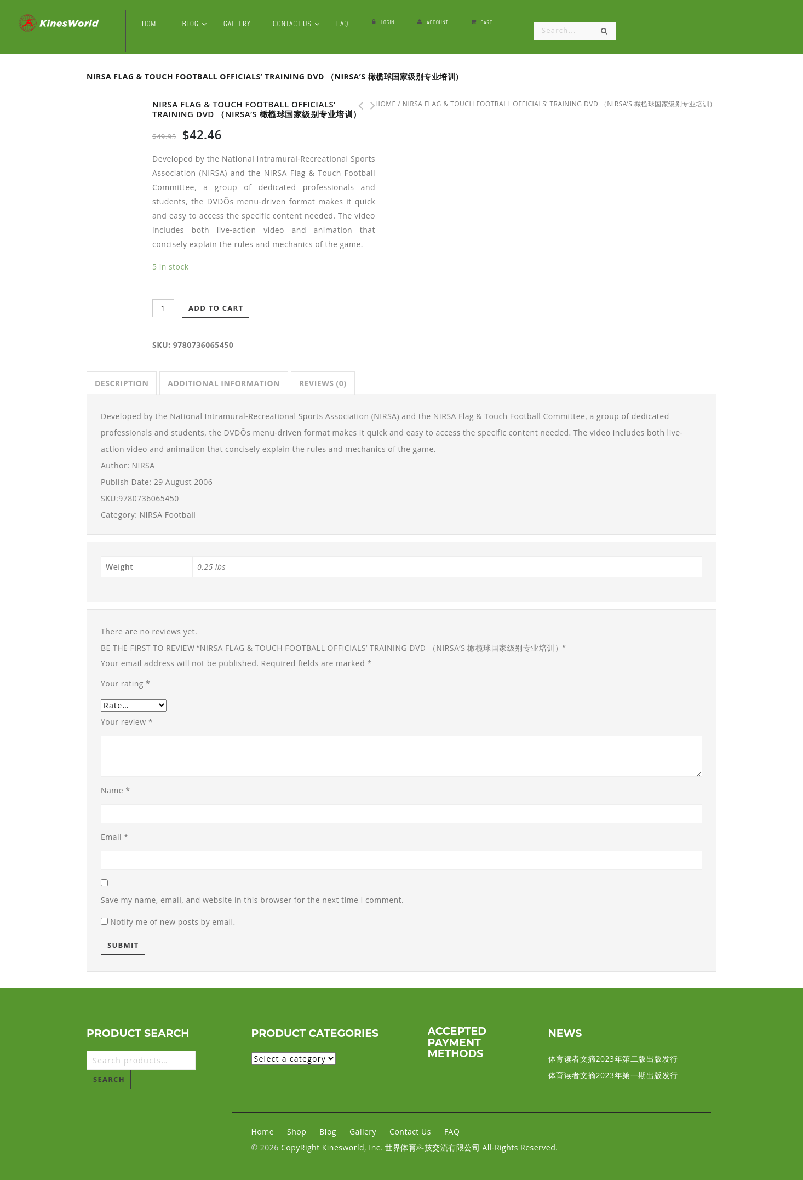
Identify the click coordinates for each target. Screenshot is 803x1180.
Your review (127, 722)
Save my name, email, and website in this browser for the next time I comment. (252, 900)
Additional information (224, 383)
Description (121, 383)
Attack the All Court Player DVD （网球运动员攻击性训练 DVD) (369, 106)
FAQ (452, 1131)
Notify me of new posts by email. (173, 921)
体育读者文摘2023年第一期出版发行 (613, 1075)
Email (114, 837)
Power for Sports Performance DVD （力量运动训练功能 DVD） (357, 106)
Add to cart (215, 308)
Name (115, 790)
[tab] (122, 383)
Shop (296, 1131)
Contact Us (410, 1131)
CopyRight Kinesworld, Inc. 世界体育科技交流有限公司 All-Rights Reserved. (419, 1147)
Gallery (362, 1131)
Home (262, 1131)
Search (109, 1079)
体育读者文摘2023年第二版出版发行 (613, 1058)
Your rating (125, 683)
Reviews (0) (323, 383)
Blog (327, 1131)
